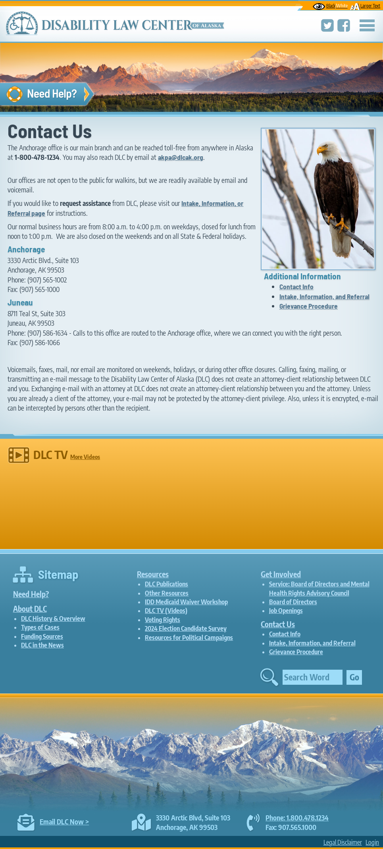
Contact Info (296, 286)
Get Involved (281, 574)
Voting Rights (162, 620)
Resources (153, 574)
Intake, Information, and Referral (324, 296)
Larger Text (365, 6)
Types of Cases (40, 627)
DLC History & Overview (53, 618)
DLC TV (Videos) (166, 611)
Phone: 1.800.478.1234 (297, 817)
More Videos (85, 456)
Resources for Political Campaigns (189, 638)
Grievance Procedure (308, 306)
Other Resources (167, 593)
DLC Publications (166, 584)
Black (330, 6)
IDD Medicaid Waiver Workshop (186, 602)
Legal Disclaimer (342, 842)
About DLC (30, 608)
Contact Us (278, 624)
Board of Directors (293, 602)
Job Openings (286, 611)
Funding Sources (42, 636)
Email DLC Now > (64, 821)
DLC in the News (42, 645)
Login (372, 842)
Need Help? (31, 594)
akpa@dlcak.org (180, 157)
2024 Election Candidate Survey (186, 628)
